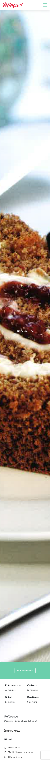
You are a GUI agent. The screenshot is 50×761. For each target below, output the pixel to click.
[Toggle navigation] (45, 5)
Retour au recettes (25, 670)
